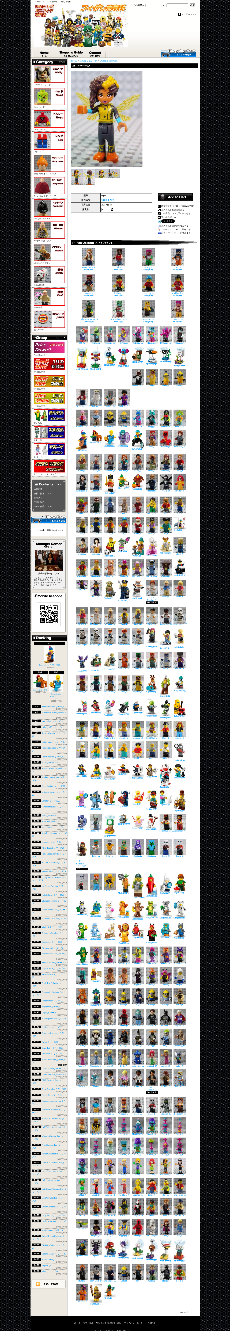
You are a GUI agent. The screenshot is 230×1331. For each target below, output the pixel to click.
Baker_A (138, 661)
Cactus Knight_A (152, 848)
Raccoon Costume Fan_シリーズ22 (82, 908)
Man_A (96, 526)
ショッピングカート (178, 53)
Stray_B (110, 848)
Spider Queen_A (49, 1259)
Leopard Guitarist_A (152, 335)
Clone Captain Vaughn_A (124, 637)
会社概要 (38, 489)
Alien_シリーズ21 (50, 1271)
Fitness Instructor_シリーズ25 (180, 638)
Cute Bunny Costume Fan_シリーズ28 (110, 932)
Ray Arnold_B (166, 616)
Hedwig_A (148, 258)
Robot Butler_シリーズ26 (53, 895)
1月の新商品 (49, 399)
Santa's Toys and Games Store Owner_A (96, 568)
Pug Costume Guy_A (152, 568)
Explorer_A (110, 398)
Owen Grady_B (166, 1207)
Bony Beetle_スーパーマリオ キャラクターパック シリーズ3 (124, 819)
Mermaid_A (110, 1126)
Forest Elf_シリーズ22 (52, 1095)
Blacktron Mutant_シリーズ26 (166, 709)
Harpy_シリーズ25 (50, 815)
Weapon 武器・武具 (49, 232)
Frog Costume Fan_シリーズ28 (152, 910)
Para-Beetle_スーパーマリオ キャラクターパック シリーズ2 (166, 1250)
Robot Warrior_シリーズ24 (53, 757)
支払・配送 (88, 1323)
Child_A (180, 546)
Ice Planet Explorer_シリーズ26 (138, 706)
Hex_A (177, 258)
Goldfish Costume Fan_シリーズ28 (124, 909)
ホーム (44, 53)
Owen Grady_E (88, 258)
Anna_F (166, 1228)
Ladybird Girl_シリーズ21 (53, 1215)
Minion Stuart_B (152, 997)
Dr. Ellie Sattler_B (82, 616)
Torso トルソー (49, 120)
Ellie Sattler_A (124, 1078)
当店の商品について (43, 506)
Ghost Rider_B (82, 1273)
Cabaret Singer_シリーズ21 (54, 1254)
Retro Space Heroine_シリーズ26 (82, 707)
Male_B (166, 730)
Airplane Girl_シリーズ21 (53, 948)
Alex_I (152, 439)
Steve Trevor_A (124, 1167)
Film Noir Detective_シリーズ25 (180, 751)
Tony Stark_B (96, 1273)
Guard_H (96, 463)
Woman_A (180, 730)
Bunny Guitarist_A (110, 335)
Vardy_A (82, 1078)
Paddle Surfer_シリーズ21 (53, 742)
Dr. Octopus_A (96, 505)
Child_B (96, 750)
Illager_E (82, 882)
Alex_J (124, 684)
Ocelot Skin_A (152, 378)
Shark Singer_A (82, 976)
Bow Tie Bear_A (110, 568)
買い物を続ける (168, 217)
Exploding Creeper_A (166, 439)
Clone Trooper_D (110, 637)
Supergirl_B (110, 1187)
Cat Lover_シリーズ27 (52, 1027)
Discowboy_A (124, 955)
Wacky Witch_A (152, 976)
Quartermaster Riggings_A (124, 1228)
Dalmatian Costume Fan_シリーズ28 (180, 910)
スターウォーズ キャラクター (49, 467)
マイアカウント (189, 14)
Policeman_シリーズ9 (124, 591)
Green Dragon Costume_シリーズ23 (82, 956)
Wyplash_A (96, 1038)
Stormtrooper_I (96, 637)
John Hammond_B (96, 616)
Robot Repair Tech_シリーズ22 (180, 708)
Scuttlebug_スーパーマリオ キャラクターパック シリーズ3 (96, 358)
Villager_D (124, 1106)
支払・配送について (71, 53)
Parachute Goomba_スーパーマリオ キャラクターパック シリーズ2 (152, 1250)
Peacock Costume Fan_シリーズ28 (96, 909)
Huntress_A (177, 310)
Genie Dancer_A (152, 955)
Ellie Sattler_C (82, 463)
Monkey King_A (96, 1207)
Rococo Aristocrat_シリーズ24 (152, 546)
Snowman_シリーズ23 (52, 1053)
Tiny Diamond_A (124, 1146)
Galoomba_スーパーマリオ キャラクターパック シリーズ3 (138, 354)
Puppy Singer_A (152, 419)
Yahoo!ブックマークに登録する (175, 229)
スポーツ (49, 450)
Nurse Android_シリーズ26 (54, 871)
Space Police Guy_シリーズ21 (138, 771)
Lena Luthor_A (138, 1167)
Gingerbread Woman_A (110, 976)
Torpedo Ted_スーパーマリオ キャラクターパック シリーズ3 (166, 354)
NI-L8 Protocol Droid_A (166, 1273)
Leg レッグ (49, 142)
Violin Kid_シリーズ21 (52, 927)
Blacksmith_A (180, 1106)
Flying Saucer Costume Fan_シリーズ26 (124, 707)
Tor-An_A (152, 1018)
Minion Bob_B (124, 1273)
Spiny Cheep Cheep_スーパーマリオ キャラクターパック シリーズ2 (124, 1249)
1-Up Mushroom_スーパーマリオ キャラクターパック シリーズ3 (110, 825)
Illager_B (152, 1106)
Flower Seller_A (124, 750)
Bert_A (166, 1187)
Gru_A (138, 997)
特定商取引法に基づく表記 (108, 1323)
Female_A (96, 730)
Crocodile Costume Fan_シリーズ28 (82, 932)
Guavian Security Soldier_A (124, 1018)
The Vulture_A (82, 1224)
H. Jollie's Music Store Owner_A (82, 568)
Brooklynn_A (82, 419)
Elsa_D (110, 1058)
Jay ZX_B (110, 1038)
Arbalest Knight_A (124, 848)
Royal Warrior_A (152, 661)
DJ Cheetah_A (138, 955)
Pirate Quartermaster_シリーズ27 (152, 800)
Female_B (124, 730)
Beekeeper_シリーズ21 (52, 942)
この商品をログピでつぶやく (174, 226)
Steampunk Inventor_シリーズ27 (180, 801)
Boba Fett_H (96, 823)
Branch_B (82, 1146)
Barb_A (96, 1167)
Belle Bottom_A (124, 398)
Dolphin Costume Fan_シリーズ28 (96, 931)
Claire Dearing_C (152, 590)
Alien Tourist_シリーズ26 (53, 848)
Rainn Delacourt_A (180, 439)
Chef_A (82, 526)
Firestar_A (180, 483)
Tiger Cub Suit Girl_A (82, 997)
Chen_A (124, 1207)
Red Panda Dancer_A (166, 955)
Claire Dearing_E (124, 463)
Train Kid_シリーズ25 (52, 821)
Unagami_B (138, 1207)
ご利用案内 (39, 502)
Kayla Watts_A (152, 463)
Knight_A (110, 1106)
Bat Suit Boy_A (82, 585)
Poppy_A (124, 1126)
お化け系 (49, 433)
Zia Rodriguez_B (82, 483)
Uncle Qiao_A (180, 1187)
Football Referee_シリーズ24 (110, 547)
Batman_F (166, 1018)
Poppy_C (180, 1126)
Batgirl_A (110, 1167)
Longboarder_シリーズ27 (53, 1001)
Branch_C (138, 1146)
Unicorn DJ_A (82, 335)
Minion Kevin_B (166, 378)
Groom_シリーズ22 (40, 682)
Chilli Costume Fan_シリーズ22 (152, 885)
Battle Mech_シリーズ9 (138, 590)
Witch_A (96, 589)
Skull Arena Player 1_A (166, 1106)
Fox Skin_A (124, 661)
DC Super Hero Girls (109, 61)
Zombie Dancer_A (166, 419)
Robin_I (180, 1273)
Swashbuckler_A (167, 823)
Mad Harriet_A (82, 1187)
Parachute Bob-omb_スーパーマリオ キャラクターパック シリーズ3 (110, 356)
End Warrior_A (180, 661)
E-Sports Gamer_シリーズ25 (152, 638)
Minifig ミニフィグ (49, 76)
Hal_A (118, 258)
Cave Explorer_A (138, 684)
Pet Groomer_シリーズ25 (53, 827)
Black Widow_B (82, 1038)
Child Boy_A (148, 284)
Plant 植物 (49, 298)
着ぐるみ (49, 416)
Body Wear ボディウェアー (49, 187)
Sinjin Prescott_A (166, 1078)
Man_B (110, 526)
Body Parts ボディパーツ (49, 165)
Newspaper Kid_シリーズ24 (54, 962)
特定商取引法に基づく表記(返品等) (177, 206)
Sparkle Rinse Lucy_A (82, 1248)
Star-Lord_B (138, 505)
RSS (46, 1284)
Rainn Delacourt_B (110, 463)
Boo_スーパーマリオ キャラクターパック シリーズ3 (180, 356)
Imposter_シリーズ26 (51, 842)
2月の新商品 (49, 382)
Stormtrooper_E (180, 616)
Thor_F (138, 1273)
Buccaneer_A (180, 823)
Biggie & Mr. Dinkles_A (138, 1126)
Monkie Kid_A (152, 1207)
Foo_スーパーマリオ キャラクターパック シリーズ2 (138, 1249)
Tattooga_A (152, 505)
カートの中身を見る (48, 519)
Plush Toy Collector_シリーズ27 (82, 799)
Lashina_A (180, 1167)
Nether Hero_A (96, 684)
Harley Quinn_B (96, 1187)
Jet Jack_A (138, 1038)
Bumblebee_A (166, 1167)
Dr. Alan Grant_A (166, 589)
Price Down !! (49, 348)
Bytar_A (124, 1038)
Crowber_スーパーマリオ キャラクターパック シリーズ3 (152, 355)
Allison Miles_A (110, 1078)
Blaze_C (110, 882)
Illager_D (180, 848)
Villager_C (82, 1126)
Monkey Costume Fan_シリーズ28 (138, 910)
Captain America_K (152, 483)
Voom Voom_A (96, 1078)
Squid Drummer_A (166, 335)
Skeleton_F (96, 398)
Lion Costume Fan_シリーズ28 (124, 933)
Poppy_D (96, 1146)
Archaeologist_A (83, 398)
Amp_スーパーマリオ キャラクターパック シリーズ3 (82, 358)
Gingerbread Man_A (124, 976)
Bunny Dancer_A (110, 955)
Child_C (138, 750)
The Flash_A (124, 1187)
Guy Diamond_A (110, 1146)
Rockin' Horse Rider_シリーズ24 (166, 545)
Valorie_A (88, 284)
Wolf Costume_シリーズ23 (53, 1230)
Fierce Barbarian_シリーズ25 (82, 853)
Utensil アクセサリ (49, 254)
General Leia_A (152, 1273)
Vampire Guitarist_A (180, 335)
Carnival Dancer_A (180, 419)
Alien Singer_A (96, 335)
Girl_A (166, 505)
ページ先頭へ (184, 1312)
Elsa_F (180, 1228)
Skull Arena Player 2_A (180, 1078)
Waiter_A (166, 750)
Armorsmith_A (110, 684)
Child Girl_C (110, 730)
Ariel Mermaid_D (152, 1058)
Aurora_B (166, 1058)
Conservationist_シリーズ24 (54, 1074)
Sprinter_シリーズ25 (51, 801)
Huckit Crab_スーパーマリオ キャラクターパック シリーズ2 (110, 1248)
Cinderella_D (96, 1058)
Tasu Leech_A (82, 1018)
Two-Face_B (82, 1293)
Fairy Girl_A (138, 568)
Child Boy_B (118, 284)
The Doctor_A (110, 1273)
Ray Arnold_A (138, 1078)
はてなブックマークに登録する (176, 233)
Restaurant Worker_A (110, 750)
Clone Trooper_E (138, 637)
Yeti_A (166, 661)
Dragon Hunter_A (152, 1038)
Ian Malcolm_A (152, 1080)
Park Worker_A (180, 1207)
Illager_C (166, 848)
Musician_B (138, 730)
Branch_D (82, 1167)
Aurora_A (82, 1058)
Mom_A (152, 526)
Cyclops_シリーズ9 (110, 589)
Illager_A (138, 1106)
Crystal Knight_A (138, 848)
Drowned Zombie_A (118, 310)
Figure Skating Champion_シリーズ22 (56, 687)
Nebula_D (110, 505)
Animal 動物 (49, 276)
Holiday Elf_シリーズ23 (52, 727)
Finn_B (110, 1018)
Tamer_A (96, 848)
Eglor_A (180, 1058)
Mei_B (82, 1207)
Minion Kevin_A (124, 997)
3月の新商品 (49, 365)
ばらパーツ (49, 321)
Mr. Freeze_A (138, 1018)
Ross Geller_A (82, 546)
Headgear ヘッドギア (49, 209)
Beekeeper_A (148, 310)
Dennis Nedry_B (124, 616)
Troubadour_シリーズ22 (49, 656)
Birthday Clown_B (124, 568)
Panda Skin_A (138, 378)
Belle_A (124, 1058)
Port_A (110, 1228)
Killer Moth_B (82, 505)
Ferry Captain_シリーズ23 (53, 786)
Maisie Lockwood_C (166, 463)
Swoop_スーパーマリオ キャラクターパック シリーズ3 (124, 356)
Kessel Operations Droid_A (138, 1228)
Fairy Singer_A (124, 335)
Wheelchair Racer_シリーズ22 (138, 440)
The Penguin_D (96, 1228)
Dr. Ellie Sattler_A (180, 589)
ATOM (54, 1284)
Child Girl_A (177, 284)
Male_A (82, 730)
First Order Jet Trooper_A (152, 1228)
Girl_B (166, 526)
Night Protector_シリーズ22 (54, 706)
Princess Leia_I (96, 1018)
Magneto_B (180, 1018)
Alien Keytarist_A (96, 955)
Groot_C (124, 505)
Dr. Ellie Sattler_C (138, 616)
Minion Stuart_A (166, 997)
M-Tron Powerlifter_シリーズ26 (96, 706)
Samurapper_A (180, 955)
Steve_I (96, 1106)
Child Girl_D (152, 730)
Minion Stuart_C (180, 378)
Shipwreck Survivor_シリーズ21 (96, 772)
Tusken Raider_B (180, 997)
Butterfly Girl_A (166, 976)
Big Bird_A (47, 1265)
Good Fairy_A (138, 1058)
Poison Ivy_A (152, 1167)
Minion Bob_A (110, 997)
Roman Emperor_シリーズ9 (96, 974)
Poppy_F (180, 1146)
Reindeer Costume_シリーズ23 (152, 684)
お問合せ (95, 53)
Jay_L (166, 1038)
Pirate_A (82, 1106)
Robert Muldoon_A (110, 616)
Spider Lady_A (138, 976)
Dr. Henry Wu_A (152, 616)
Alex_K (96, 882)
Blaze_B (96, 1126)
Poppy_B (166, 1126)
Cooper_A (152, 1146)
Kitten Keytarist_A (138, 335)
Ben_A (96, 419)
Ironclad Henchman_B (110, 1207)
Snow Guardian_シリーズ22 (54, 1089)
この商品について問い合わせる (176, 213)
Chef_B (82, 750)
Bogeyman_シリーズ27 (52, 1006)
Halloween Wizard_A (89, 310)
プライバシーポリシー (134, 1323)
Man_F (152, 750)
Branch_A (152, 1126)
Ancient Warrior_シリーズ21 (96, 1294)
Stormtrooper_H (83, 637)
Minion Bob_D (124, 419)
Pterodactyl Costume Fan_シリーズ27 (96, 800)
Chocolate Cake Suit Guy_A (166, 568)
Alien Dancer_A (138, 419)
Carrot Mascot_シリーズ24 (53, 1068)
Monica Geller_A (96, 546)
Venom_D (166, 483)
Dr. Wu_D (138, 463)
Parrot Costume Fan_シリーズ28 (138, 931)
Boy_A (180, 505)
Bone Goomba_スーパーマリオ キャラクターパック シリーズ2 (180, 1250)
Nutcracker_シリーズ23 (52, 721)
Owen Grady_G (96, 483)
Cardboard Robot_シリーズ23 (166, 931)
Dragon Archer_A (82, 684)
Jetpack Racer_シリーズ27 (53, 968)
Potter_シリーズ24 (50, 762)
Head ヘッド (49, 98)
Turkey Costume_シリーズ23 (138, 482)
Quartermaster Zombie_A (180, 1038)
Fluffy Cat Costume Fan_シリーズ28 (110, 911)
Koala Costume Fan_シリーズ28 (166, 910)
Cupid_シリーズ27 (50, 1012)
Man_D (124, 526)
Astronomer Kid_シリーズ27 (180, 771)
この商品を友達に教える (172, 210)
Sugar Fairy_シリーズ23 (52, 1048)
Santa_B (138, 526)
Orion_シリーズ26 (50, 1042)
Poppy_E (166, 1146)
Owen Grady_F (180, 463)
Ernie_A (152, 1187)
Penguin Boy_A (180, 976)
